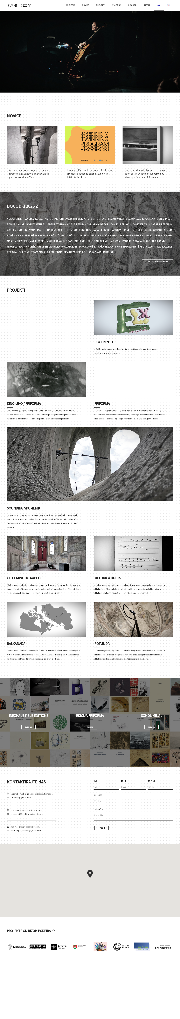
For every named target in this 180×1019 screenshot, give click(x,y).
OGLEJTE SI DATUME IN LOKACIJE (157, 261)
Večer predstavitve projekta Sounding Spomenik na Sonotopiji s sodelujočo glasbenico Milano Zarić (29, 173)
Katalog (28, 727)
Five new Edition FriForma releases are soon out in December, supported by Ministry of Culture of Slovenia (146, 173)
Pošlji (102, 828)
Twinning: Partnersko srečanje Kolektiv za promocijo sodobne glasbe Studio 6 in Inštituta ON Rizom (89, 173)
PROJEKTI (100, 5)
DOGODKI (132, 5)
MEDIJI (147, 5)
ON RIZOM (70, 5)
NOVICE (85, 5)
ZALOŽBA (116, 5)
